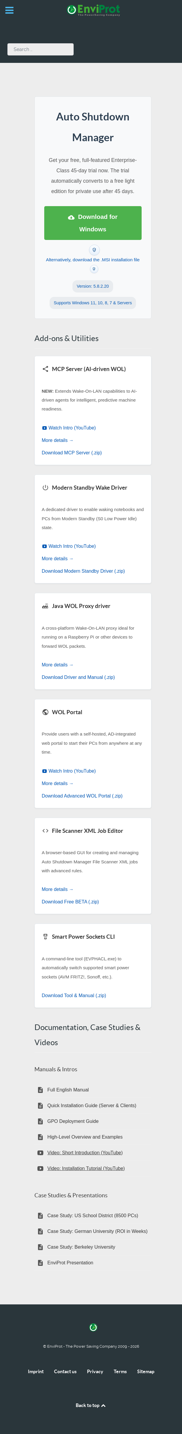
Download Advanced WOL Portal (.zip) (82, 795)
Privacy (95, 1371)
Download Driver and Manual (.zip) (78, 677)
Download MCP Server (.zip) (72, 452)
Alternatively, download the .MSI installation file (93, 259)
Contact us (65, 1371)
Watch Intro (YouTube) (69, 428)
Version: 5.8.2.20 (93, 286)
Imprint (36, 1371)
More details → (58, 440)
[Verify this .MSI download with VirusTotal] (94, 269)
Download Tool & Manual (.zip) (74, 995)
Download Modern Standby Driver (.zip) (83, 571)
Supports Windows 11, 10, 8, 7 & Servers (93, 302)
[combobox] (40, 49)
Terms (120, 1371)
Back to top (91, 1405)
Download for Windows (93, 223)
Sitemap (145, 1371)
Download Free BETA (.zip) (70, 901)
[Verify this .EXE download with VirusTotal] (94, 250)
